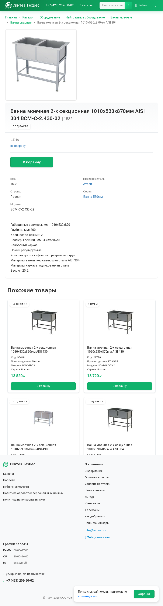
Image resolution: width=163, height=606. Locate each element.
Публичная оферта (16, 486)
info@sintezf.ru (95, 530)
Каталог (9, 473)
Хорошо (144, 594)
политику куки (87, 596)
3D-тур (89, 496)
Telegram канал (97, 537)
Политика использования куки (24, 499)
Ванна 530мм (93, 197)
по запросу (17, 145)
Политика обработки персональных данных (33, 493)
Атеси (87, 184)
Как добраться (95, 516)
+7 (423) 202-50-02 (18, 580)
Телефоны (92, 510)
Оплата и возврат (97, 477)
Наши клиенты (95, 490)
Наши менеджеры (97, 523)
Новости (9, 480)
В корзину (32, 162)
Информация (94, 471)
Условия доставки (98, 483)
